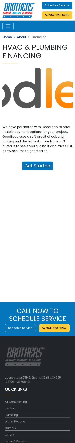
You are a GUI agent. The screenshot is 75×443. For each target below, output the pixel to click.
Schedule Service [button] (57, 5)
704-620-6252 (57, 15)
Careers (10, 428)
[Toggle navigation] (8, 26)
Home (7, 37)
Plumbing (11, 415)
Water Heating (15, 421)
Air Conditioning (16, 402)
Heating (10, 408)
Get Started (37, 166)
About (21, 37)
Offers (9, 435)
